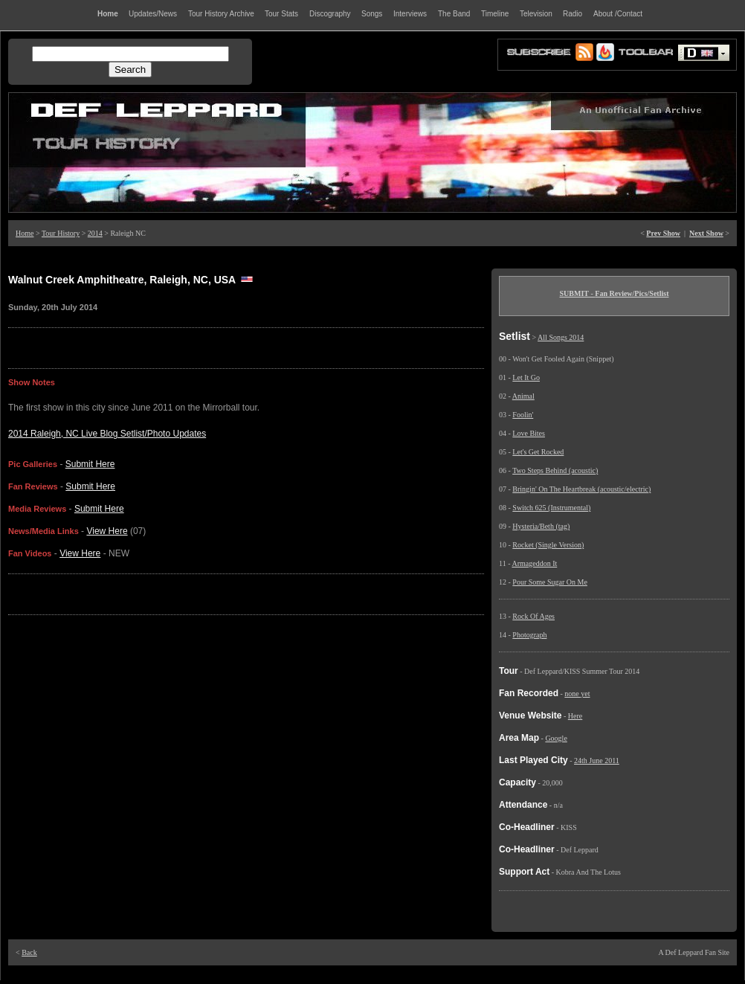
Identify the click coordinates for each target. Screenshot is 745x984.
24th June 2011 (596, 760)
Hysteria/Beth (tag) (541, 526)
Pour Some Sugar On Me (549, 582)
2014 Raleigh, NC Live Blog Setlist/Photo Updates (107, 433)
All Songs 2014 (561, 337)
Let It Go (526, 377)
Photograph (529, 635)
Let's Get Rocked (538, 452)
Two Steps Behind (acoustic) (555, 470)
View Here (106, 531)
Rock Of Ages (533, 616)
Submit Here (90, 464)
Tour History (61, 233)
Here (575, 716)
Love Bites (528, 433)
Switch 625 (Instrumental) (551, 508)
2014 (95, 233)
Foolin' (522, 415)
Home (24, 233)
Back (29, 952)
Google (556, 738)
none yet (577, 693)
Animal (523, 396)
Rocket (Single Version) (548, 545)
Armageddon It (534, 563)
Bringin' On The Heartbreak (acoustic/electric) (581, 489)
